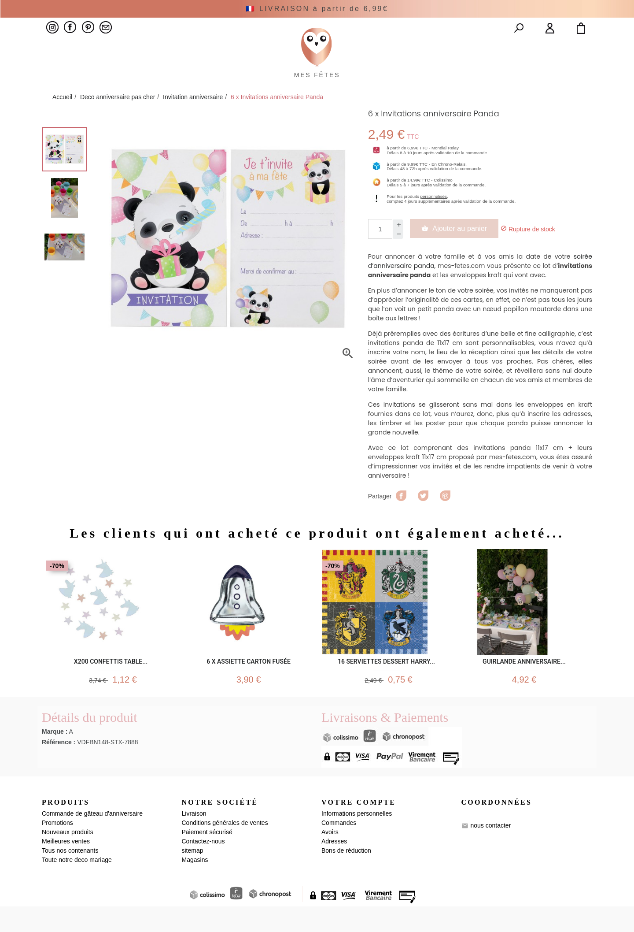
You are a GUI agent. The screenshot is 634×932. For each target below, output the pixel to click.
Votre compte (358, 827)
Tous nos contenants (70, 876)
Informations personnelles (356, 839)
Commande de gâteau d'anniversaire (92, 839)
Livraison (194, 839)
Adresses (334, 866)
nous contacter (490, 850)
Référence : (58, 767)
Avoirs (330, 857)
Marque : (54, 756)
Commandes (338, 848)
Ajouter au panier (461, 248)
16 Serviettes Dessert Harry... (386, 680)
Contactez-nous (203, 866)
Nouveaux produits (67, 857)
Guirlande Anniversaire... (524, 680)
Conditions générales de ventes (225, 848)
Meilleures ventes (66, 866)
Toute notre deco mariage (77, 885)
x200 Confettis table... (110, 680)
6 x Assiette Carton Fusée (248, 680)
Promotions (57, 848)
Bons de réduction (346, 876)
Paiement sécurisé (207, 857)
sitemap (192, 876)
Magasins (195, 885)
